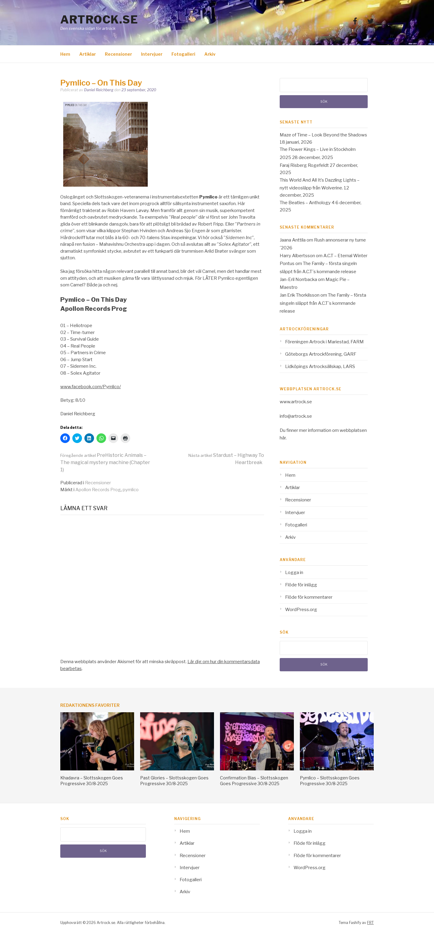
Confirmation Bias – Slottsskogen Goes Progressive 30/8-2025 (254, 780)
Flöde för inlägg (301, 585)
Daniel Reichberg (98, 90)
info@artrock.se (296, 416)
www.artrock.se (296, 401)
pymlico (131, 489)
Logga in (294, 572)
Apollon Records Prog (98, 489)
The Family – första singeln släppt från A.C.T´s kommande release (323, 303)
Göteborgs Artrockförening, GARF (320, 354)
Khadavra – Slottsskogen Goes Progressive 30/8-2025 (91, 780)
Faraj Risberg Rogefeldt (304, 165)
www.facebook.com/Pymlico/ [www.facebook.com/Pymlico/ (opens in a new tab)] (90, 386)
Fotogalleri (183, 54)
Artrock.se (99, 19)
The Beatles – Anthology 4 (307, 202)
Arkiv (209, 54)
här (283, 438)
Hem (65, 54)
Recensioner (118, 54)
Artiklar (87, 54)
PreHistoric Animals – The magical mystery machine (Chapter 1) (105, 462)
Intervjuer (151, 54)
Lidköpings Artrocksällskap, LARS (320, 366)
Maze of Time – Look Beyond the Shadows (323, 135)
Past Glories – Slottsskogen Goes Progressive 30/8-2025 (174, 780)
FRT (370, 922)
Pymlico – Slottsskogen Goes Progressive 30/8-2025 (330, 780)
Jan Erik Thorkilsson (299, 295)
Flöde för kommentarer (308, 597)
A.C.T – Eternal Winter (345, 255)
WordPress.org (301, 609)
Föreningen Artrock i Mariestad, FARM (324, 342)
